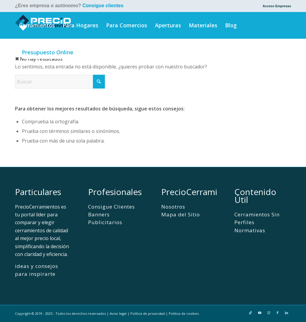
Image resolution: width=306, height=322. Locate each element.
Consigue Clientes (111, 206)
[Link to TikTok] (250, 312)
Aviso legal (118, 313)
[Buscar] (86, 52)
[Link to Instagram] (268, 312)
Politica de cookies (184, 313)
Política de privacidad (147, 313)
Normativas (249, 230)
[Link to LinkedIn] (286, 312)
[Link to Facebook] (277, 312)
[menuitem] (275, 6)
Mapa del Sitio (180, 214)
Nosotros (173, 206)
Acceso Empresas (277, 6)
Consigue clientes (102, 5)
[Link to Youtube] (259, 312)
